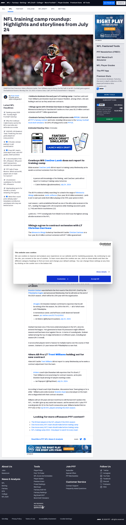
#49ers (36, 372)
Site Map (5, 519)
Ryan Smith (15, 96)
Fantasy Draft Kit (40, 490)
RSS (105, 487)
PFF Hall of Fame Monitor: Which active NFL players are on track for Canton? (13, 173)
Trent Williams (57, 354)
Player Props (38, 470)
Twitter (105, 470)
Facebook (106, 479)
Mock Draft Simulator (41, 498)
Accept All (95, 279)
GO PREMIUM (109, 3)
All (3, 9)
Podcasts (106, 484)
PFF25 (76, 117)
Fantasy (19, 9)
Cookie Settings (66, 519)
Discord (106, 481)
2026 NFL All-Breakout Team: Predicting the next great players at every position (13, 135)
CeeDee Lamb (53, 160)
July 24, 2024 (66, 185)
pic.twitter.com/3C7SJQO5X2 (52, 315)
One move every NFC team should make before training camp (54, 427)
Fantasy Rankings (40, 492)
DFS (52, 9)
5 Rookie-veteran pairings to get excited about (12, 144)
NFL (11, 9)
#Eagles (36, 304)
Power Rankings (39, 484)
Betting (61, 9)
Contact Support (72, 486)
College (31, 9)
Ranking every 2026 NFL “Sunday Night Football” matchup (12, 115)
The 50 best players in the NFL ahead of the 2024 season (53, 422)
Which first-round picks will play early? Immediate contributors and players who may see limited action (12, 201)
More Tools (109, 95)
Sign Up (109, 119)
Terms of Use (30, 519)
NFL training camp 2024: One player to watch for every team (54, 430)
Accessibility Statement (47, 519)
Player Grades (39, 479)
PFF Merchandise (72, 476)
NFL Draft (42, 9)
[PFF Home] (3, 3)
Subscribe (69, 470)
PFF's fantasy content (39, 120)
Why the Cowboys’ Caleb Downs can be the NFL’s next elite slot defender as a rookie (12, 124)
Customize (62, 279)
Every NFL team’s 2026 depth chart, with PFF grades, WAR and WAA (13, 153)
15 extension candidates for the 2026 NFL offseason (12, 182)
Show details (101, 272)
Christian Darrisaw (39, 228)
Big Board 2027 (39, 495)
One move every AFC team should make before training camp (54, 425)
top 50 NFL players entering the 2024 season (58, 408)
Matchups (37, 487)
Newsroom (5, 473)
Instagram (106, 473)
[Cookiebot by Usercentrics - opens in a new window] (101, 244)
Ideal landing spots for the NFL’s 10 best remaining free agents (13, 191)
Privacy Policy (17, 519)
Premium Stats (39, 481)
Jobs (3, 470)
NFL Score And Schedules (43, 476)
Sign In (121, 3)
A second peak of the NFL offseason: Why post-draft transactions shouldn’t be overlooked (13, 162)
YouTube (106, 476)
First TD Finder (39, 473)
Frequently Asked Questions (76, 488)
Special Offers (71, 473)
